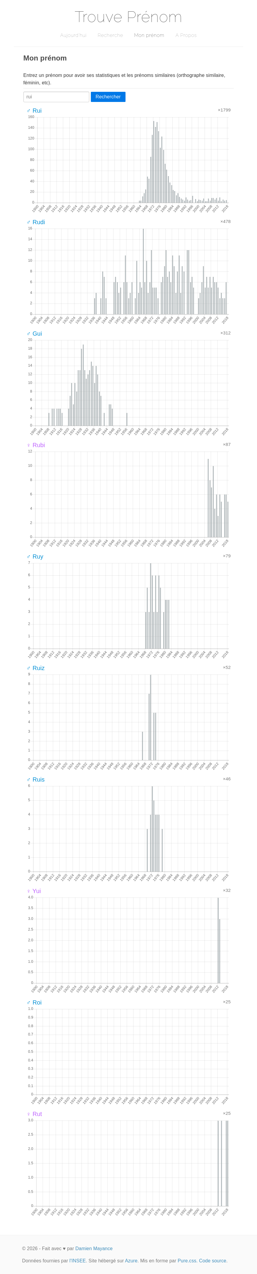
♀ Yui (33, 891)
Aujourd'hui (73, 35)
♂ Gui (34, 333)
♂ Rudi (35, 222)
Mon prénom (149, 35)
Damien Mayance (94, 1248)
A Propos (186, 35)
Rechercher (108, 96)
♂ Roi (34, 1002)
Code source (212, 1260)
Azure (131, 1260)
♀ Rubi (35, 445)
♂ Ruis (35, 779)
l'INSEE (77, 1260)
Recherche (110, 35)
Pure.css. (188, 1260)
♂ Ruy (34, 556)
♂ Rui (34, 110)
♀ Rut (34, 1114)
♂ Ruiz (35, 668)
